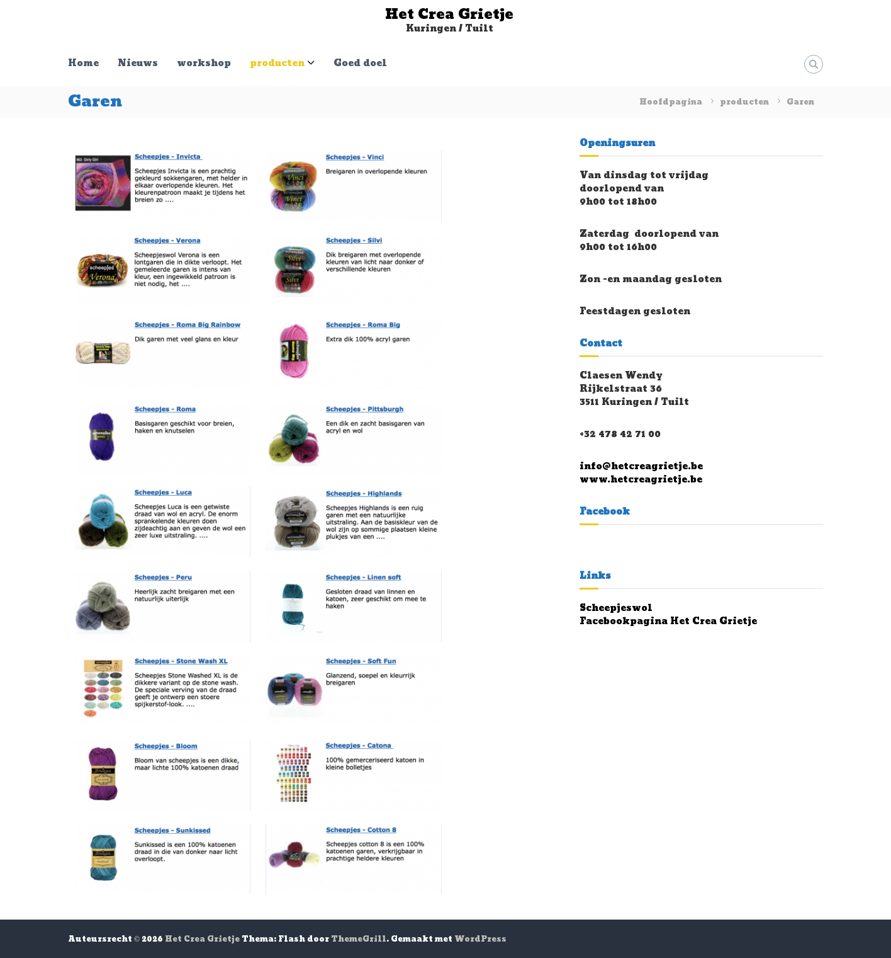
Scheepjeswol (616, 608)
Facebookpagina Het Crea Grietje (668, 621)
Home (83, 63)
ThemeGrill (358, 939)
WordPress (480, 939)
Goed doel (360, 63)
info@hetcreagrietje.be (641, 466)
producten (277, 63)
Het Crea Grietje (449, 14)
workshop (204, 63)
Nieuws (138, 63)
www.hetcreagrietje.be (641, 480)
